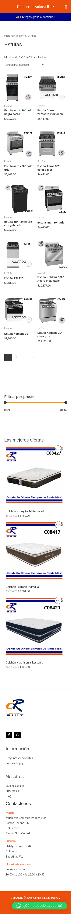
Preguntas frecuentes (19, 758)
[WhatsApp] (17, 735)
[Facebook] (9, 735)
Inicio (7, 35)
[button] (39, 905)
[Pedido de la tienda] (24, 65)
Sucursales (12, 790)
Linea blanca (19, 35)
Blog (8, 796)
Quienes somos (15, 785)
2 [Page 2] (16, 357)
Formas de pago (15, 763)
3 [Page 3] (24, 357)
